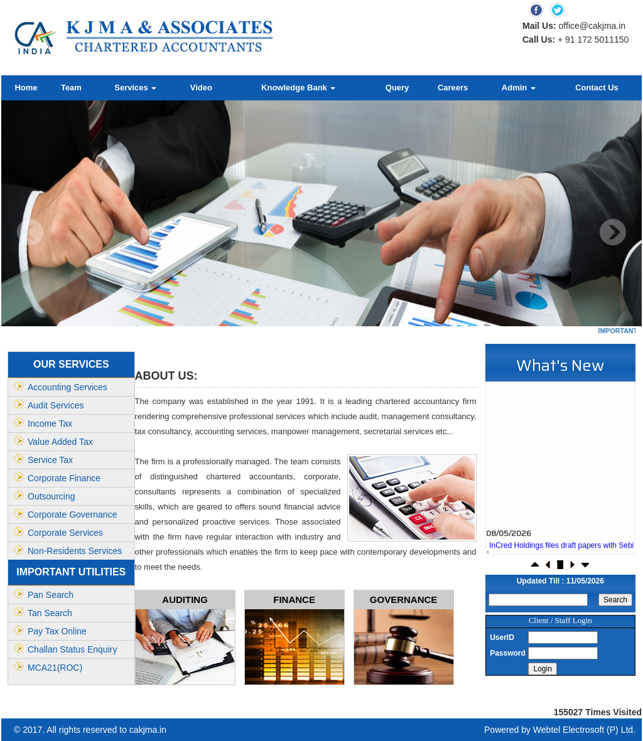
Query (397, 87)
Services (135, 87)
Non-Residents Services (75, 551)
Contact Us (597, 87)
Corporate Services (65, 533)
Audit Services (56, 405)
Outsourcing (51, 496)
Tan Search (50, 613)
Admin (519, 87)
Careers (453, 87)
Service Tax (50, 460)
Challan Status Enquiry (72, 649)
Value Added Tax (60, 442)
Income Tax (50, 423)
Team (71, 87)
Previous (30, 232)
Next (612, 232)
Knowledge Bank (298, 87)
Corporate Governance (72, 514)
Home (25, 87)
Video (201, 87)
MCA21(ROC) (55, 668)
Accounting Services (67, 387)
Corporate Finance (64, 478)
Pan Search (50, 595)
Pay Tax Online (57, 631)
